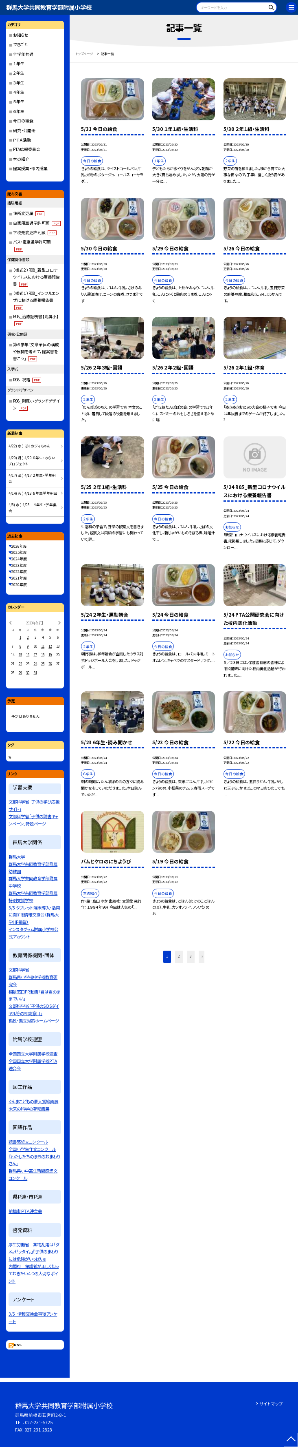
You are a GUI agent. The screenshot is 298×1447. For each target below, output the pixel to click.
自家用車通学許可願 (37, 223)
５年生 (18, 101)
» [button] (202, 956)
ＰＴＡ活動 (22, 140)
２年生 (18, 73)
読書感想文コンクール (28, 1142)
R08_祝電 (27, 380)
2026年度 (19, 546)
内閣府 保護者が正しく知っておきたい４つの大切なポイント (34, 1273)
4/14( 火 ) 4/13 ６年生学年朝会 (33, 493)
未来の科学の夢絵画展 (29, 1109)
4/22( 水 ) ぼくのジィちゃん (29, 445)
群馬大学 (17, 857)
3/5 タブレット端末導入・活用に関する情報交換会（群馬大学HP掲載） (34, 915)
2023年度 (19, 565)
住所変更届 (29, 213)
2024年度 (19, 559)
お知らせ (20, 35)
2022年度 (19, 571)
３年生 (18, 83)
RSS (18, 1344)
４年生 (18, 92)
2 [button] (179, 956)
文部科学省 (19, 970)
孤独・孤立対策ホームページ (34, 1021)
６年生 (18, 111)
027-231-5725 (39, 1422)
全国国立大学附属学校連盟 (33, 1054)
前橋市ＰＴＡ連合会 (25, 1211)
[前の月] (10, 622)
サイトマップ (271, 1404)
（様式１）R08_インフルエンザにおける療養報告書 (36, 300)
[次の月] (59, 622)
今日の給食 (23, 121)
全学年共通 (23, 54)
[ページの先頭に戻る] (291, 1440)
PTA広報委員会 (26, 149)
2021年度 (19, 578)
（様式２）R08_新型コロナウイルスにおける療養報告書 (36, 277)
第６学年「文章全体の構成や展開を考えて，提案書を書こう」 (36, 351)
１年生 (18, 63)
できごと (20, 44)
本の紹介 (21, 159)
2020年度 (19, 584)
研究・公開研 (24, 130)
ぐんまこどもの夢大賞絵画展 (33, 1101)
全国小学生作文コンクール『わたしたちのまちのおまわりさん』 (34, 1156)
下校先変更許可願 (35, 232)
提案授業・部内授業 (30, 168)
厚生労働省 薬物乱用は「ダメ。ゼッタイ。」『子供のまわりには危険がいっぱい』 (34, 1251)
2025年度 (19, 552)
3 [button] (191, 956)
